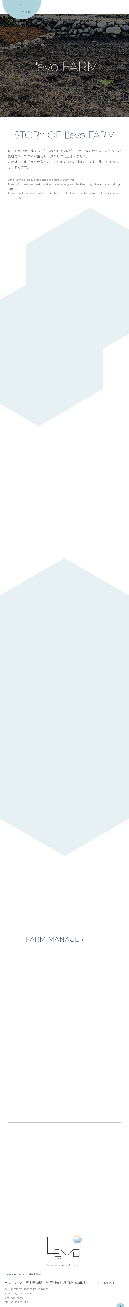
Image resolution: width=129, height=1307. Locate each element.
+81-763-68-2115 (19, 1302)
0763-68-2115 (106, 1282)
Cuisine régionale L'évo (64, 1250)
